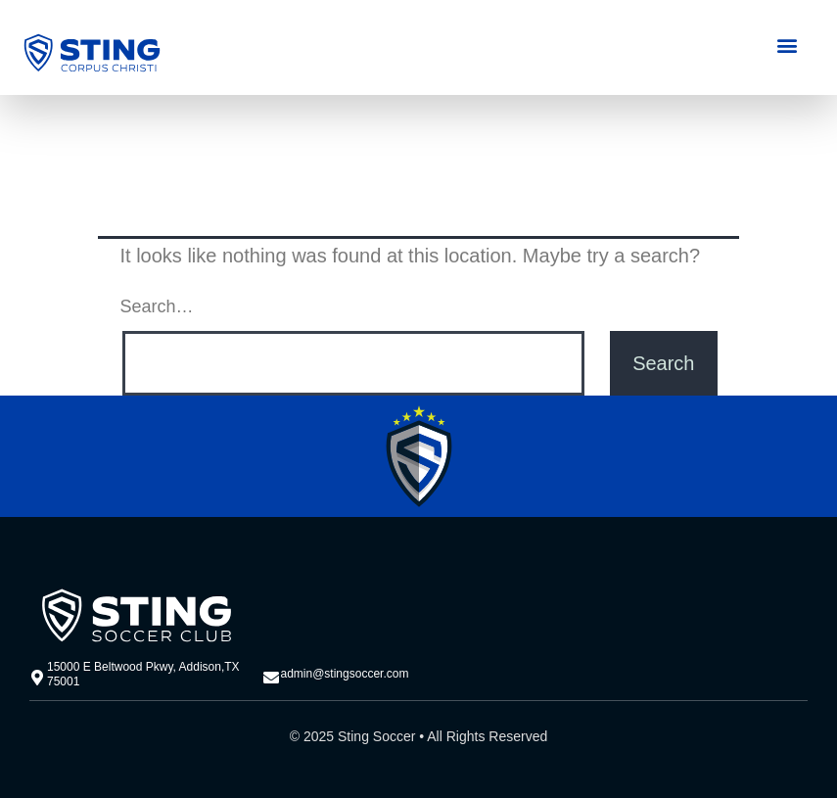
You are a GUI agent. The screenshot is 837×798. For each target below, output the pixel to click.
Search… (157, 306)
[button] (787, 44)
